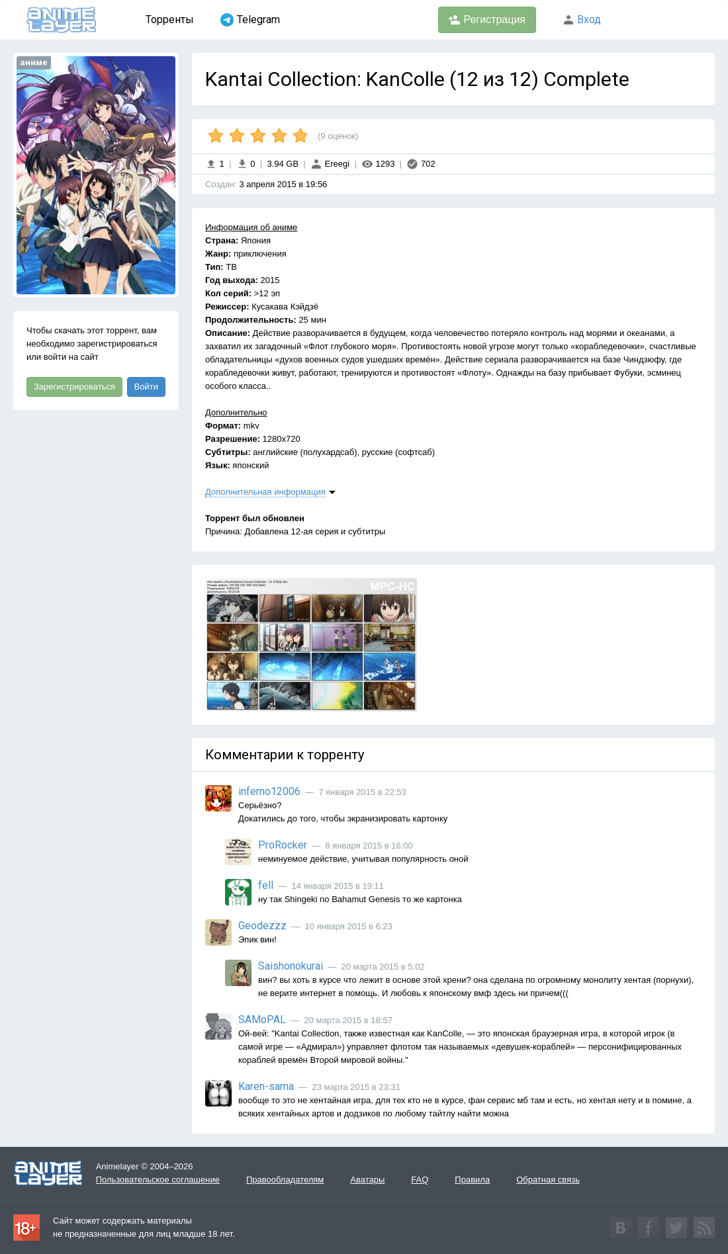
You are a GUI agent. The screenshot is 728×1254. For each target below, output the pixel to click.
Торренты (170, 19)
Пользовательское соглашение (158, 1180)
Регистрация (487, 20)
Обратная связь (548, 1180)
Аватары (367, 1180)
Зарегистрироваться (74, 387)
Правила (472, 1180)
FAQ (419, 1180)
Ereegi (329, 164)
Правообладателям (285, 1180)
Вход (582, 19)
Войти (146, 387)
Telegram (250, 19)
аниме (34, 62)
